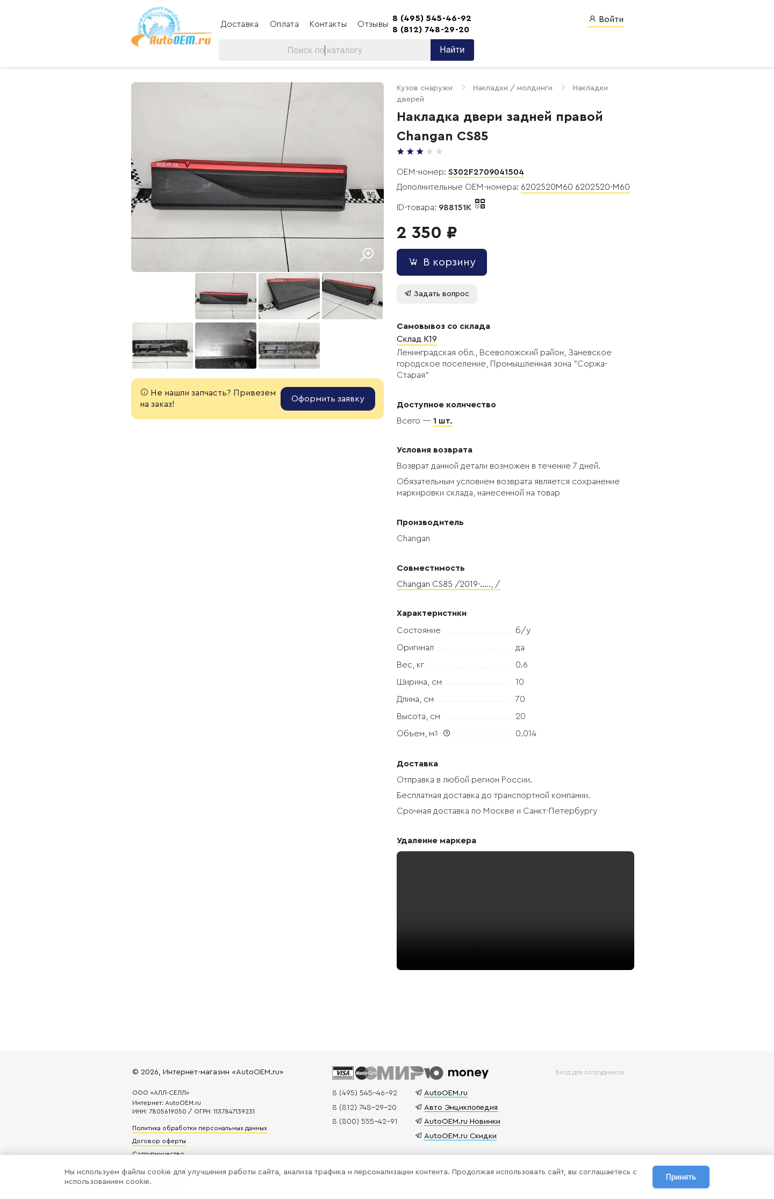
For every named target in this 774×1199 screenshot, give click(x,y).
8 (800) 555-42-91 (363, 1112)
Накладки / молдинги (509, 88)
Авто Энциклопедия (459, 1098)
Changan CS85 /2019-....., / (445, 573)
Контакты (328, 24)
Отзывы (371, 24)
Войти (606, 19)
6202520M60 (545, 176)
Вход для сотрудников (589, 1062)
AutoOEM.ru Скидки (458, 1126)
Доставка (240, 24)
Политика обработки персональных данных (202, 1119)
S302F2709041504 (483, 160)
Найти (450, 50)
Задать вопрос (433, 282)
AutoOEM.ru (444, 1083)
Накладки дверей (602, 88)
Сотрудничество (161, 1144)
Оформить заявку (324, 395)
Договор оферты (162, 1131)
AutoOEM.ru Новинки (460, 1112)
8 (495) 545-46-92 (429, 18)
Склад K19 (413, 328)
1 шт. (439, 409)
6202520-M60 (599, 176)
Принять (681, 1177)
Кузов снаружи (421, 88)
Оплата (284, 24)
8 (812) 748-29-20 (428, 29)
